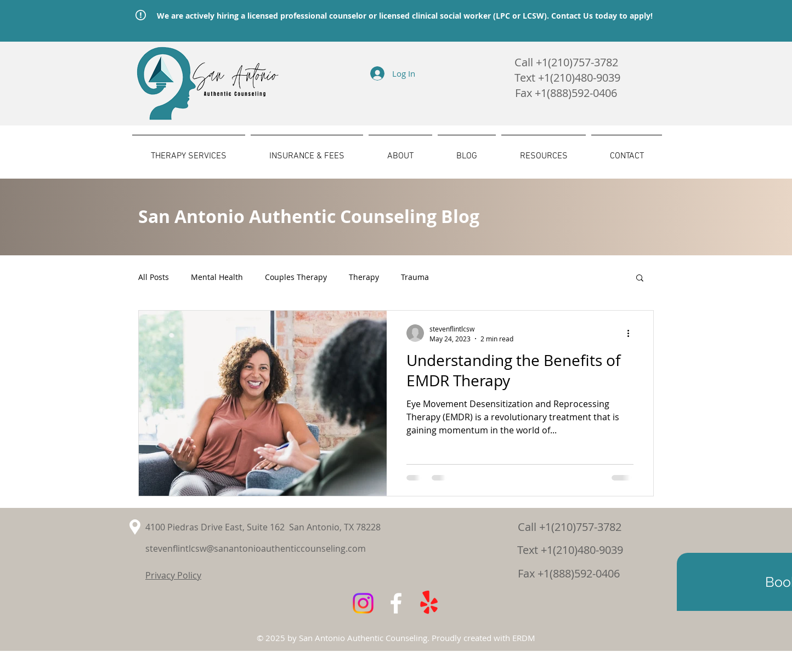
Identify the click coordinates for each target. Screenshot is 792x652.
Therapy (364, 277)
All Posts (153, 277)
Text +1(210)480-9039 (570, 549)
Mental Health (217, 277)
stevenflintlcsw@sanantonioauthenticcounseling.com (255, 548)
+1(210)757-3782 (577, 62)
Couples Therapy (296, 277)
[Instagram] (363, 603)
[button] (640, 278)
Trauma (415, 277)
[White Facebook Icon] (396, 603)
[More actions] (631, 333)
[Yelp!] (429, 603)
